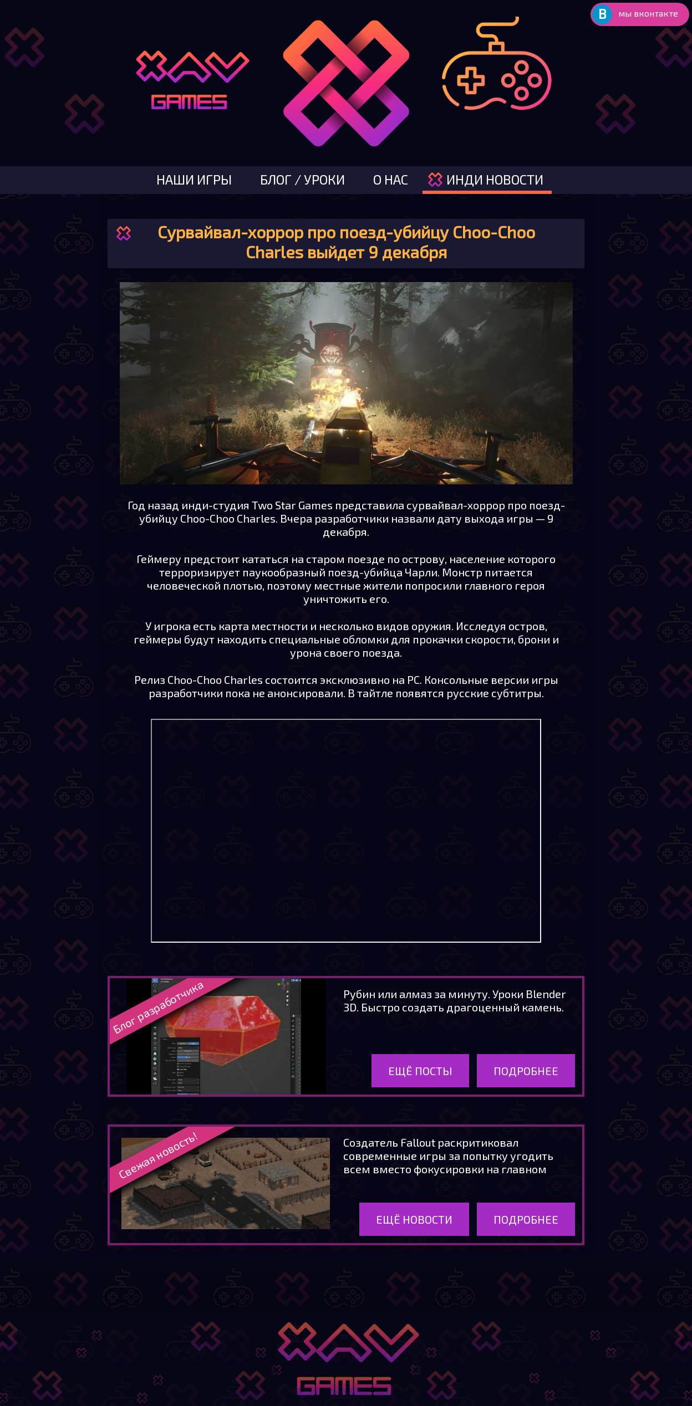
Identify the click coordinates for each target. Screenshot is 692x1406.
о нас (390, 179)
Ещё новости (414, 1219)
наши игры (194, 179)
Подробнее (525, 1070)
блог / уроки (302, 179)
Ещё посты (420, 1070)
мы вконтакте (648, 13)
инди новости (494, 179)
